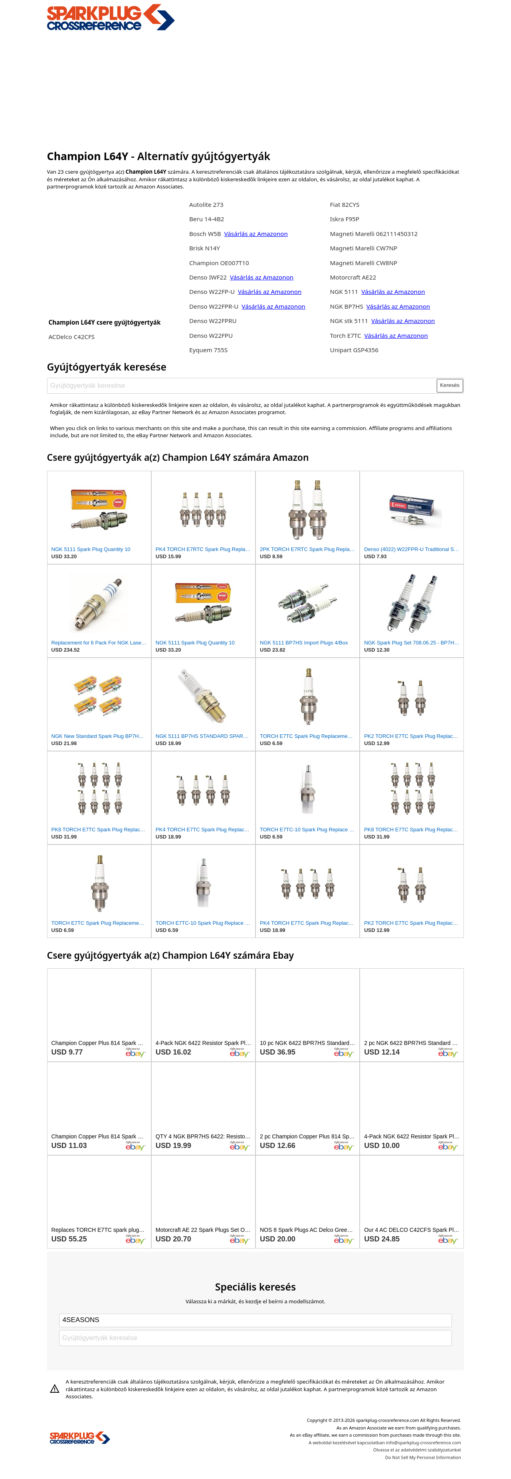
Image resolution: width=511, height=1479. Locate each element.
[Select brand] (255, 1320)
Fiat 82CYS (345, 204)
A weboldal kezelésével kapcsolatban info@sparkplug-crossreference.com (385, 1442)
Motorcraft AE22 (353, 277)
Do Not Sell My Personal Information (423, 1457)
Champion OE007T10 (219, 263)
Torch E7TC (345, 335)
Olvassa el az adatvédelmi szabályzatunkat (417, 1450)
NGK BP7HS (346, 306)
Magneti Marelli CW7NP (364, 248)
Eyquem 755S (208, 350)
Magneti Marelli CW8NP (364, 263)
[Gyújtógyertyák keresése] (242, 386)
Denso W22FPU (211, 335)
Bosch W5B (206, 234)
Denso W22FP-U (212, 291)
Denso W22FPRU (213, 321)
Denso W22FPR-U (213, 306)
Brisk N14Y (204, 248)
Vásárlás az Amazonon (256, 234)
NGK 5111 (345, 291)
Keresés (450, 385)
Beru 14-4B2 (206, 219)
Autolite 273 (206, 204)
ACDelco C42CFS (71, 337)
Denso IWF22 (208, 277)
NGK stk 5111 (349, 321)
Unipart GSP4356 (354, 350)
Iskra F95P (344, 219)
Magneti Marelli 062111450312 (374, 234)
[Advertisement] (255, 89)
